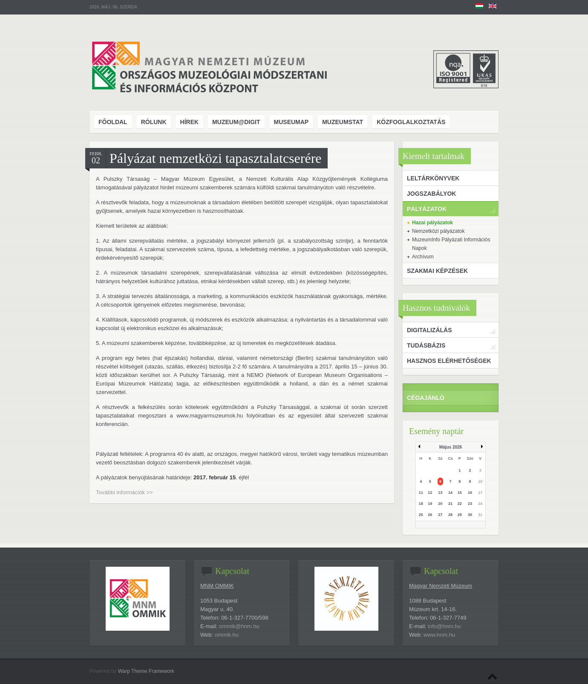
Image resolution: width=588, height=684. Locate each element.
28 (450, 515)
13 (440, 492)
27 (440, 515)
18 (421, 503)
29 (460, 515)
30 (470, 515)
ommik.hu (227, 635)
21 (450, 503)
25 (421, 515)
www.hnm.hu (439, 635)
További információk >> (124, 492)
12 (430, 492)
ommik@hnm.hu (239, 626)
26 (430, 515)
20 (440, 503)
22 (460, 503)
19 (430, 503)
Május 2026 (450, 447)
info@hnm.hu (444, 626)
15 (460, 492)
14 (450, 492)
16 (470, 492)
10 (480, 481)
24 (480, 503)
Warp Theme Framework (146, 671)
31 (480, 515)
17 (480, 492)
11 (421, 492)
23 (470, 503)
